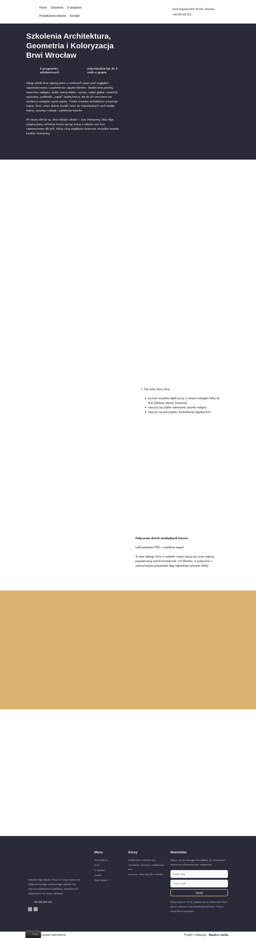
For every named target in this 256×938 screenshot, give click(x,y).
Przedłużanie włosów (52, 15)
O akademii (74, 7)
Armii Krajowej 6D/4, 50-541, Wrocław (193, 9)
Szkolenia (57, 7)
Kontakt (74, 15)
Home (43, 7)
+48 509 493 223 (181, 14)
